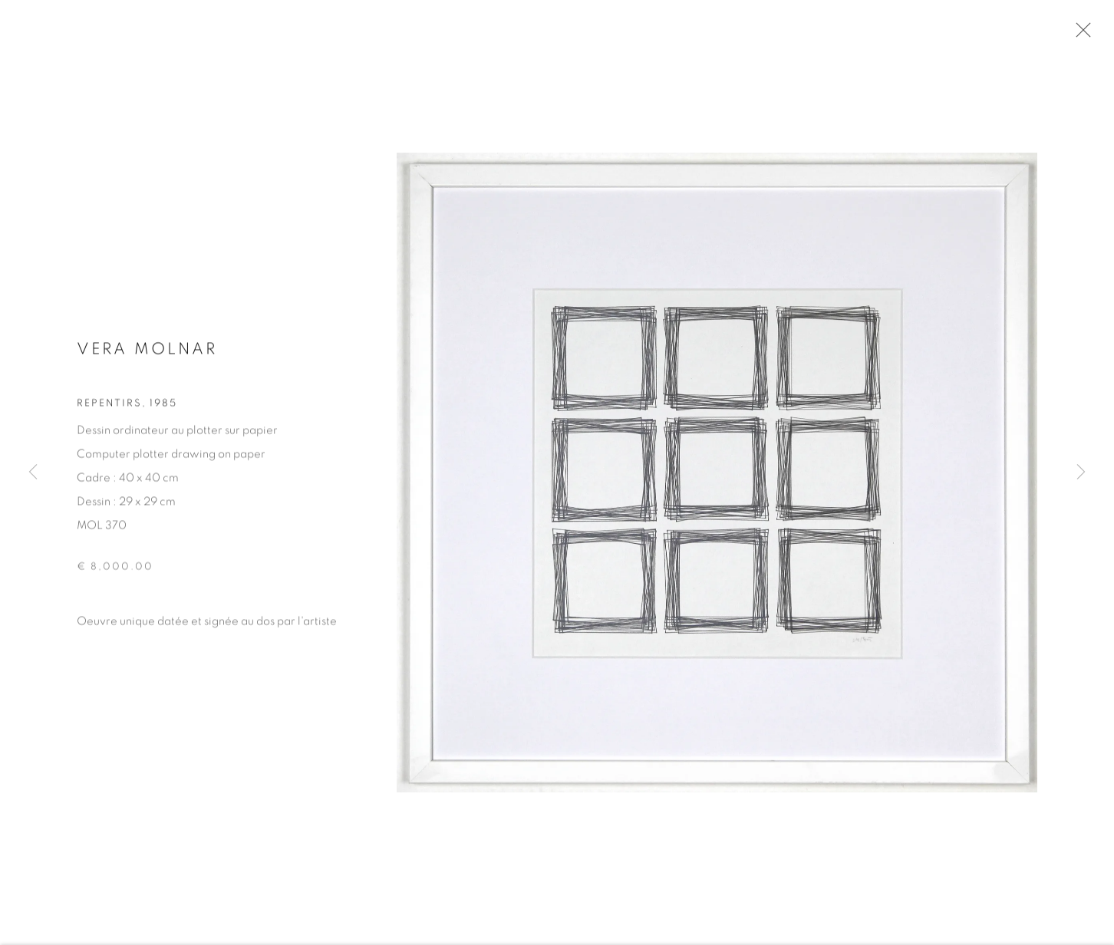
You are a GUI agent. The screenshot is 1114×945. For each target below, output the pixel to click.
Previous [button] (33, 472)
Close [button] (1079, 34)
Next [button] (1081, 472)
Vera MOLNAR (147, 352)
